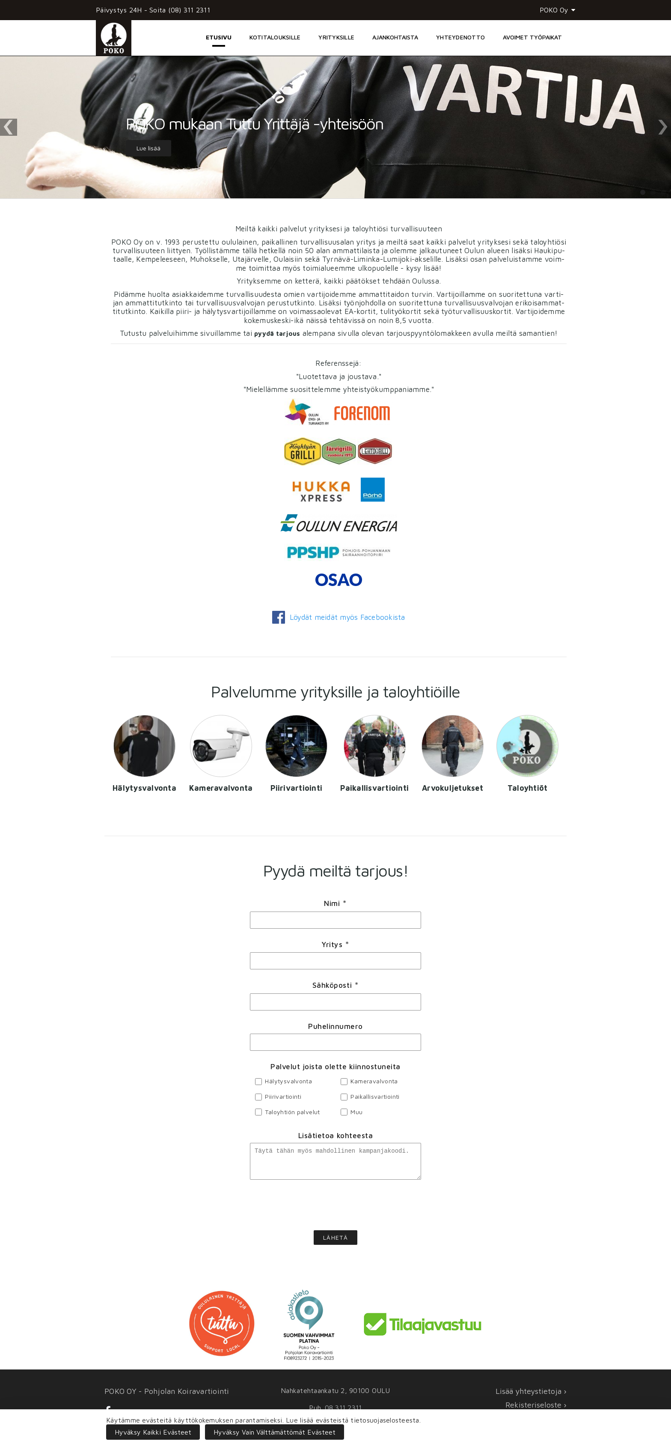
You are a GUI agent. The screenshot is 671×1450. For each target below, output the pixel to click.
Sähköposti (335, 986)
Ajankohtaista (395, 37)
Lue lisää (148, 148)
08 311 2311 (343, 1407)
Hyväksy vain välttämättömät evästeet (275, 1432)
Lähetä (335, 1242)
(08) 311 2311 (189, 10)
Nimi (335, 904)
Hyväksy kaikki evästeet (153, 1432)
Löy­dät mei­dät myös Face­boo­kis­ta (338, 617)
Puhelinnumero (335, 1026)
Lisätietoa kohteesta (335, 1135)
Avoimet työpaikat (532, 37)
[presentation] (335, 1210)
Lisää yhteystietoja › (531, 1391)
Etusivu (219, 37)
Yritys (335, 945)
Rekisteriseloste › (536, 1404)
